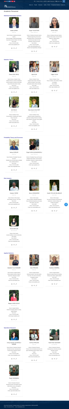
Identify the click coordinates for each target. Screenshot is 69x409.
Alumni (48, 4)
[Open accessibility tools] (66, 204)
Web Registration (51, 1)
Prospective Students (55, 4)
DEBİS (45, 1)
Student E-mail (59, 1)
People (35, 4)
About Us (31, 4)
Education (40, 4)
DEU (35, 1)
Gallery (45, 4)
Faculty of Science (39, 1)
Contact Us (63, 4)
